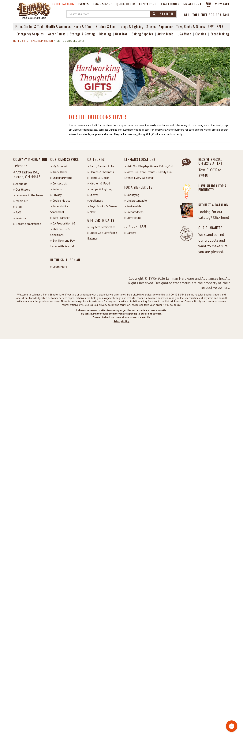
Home (16, 40)
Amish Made (165, 33)
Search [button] (163, 14)
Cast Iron (121, 33)
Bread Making (220, 33)
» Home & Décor (98, 178)
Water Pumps (56, 33)
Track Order (169, 4)
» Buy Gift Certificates (101, 227)
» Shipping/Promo (61, 178)
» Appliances (95, 200)
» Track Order (58, 172)
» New (91, 212)
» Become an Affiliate (27, 224)
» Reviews (19, 218)
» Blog (17, 206)
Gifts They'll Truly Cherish (37, 40)
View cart (222, 4)
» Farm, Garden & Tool (101, 166)
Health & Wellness (58, 26)
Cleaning (105, 33)
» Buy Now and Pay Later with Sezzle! (62, 243)
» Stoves (93, 195)
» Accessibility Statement (59, 209)
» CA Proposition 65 (62, 223)
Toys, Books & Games (190, 26)
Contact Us (147, 4)
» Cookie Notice (60, 200)
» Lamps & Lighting (99, 189)
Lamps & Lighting (131, 26)
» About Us (20, 184)
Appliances (166, 26)
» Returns (56, 189)
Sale (220, 26)
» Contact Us (58, 183)
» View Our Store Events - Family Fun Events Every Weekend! (148, 175)
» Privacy (56, 195)
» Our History (21, 189)
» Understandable (135, 200)
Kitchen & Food (106, 26)
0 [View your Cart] (209, 4)
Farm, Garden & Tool (29, 26)
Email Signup (102, 4)
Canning (200, 33)
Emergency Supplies (30, 33)
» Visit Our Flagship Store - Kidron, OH (148, 166)
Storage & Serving (82, 33)
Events (83, 4)
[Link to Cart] (206, 6)
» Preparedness (134, 212)
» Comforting (132, 218)
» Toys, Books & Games (102, 206)
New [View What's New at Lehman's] (211, 26)
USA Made (184, 33)
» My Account (58, 166)
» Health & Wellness (100, 172)
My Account (192, 4)
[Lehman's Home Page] (34, 10)
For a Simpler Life (138, 187)
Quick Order (125, 4)
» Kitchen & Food (98, 183)
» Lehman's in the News (28, 195)
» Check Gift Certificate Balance (102, 235)
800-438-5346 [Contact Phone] (219, 15)
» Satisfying (131, 195)
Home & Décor (83, 26)
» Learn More (58, 266)
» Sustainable (132, 206)
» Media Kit (20, 201)
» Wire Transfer (59, 218)
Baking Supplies (142, 33)
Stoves (151, 26)
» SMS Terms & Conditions (60, 232)
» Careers (130, 233)
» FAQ (17, 212)
